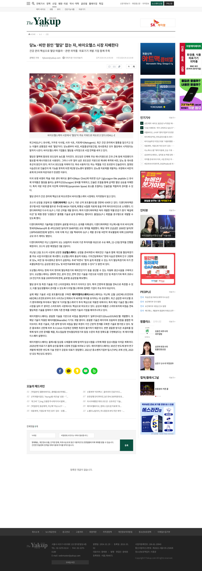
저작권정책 (107, 531)
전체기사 (40, 3)
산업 (54, 4)
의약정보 (145, 3)
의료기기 (82, 9)
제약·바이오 (40, 9)
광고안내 (66, 531)
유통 (51, 9)
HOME (31, 34)
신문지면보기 (125, 3)
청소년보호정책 (145, 531)
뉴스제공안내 (50, 531)
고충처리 (79, 531)
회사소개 (35, 531)
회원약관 (93, 531)
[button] (155, 396)
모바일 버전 (70, 562)
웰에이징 (93, 3)
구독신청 (169, 3)
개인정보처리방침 (125, 531)
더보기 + (172, 117)
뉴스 (40, 34)
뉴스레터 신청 (157, 3)
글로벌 (84, 3)
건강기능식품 (70, 9)
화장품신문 (136, 3)
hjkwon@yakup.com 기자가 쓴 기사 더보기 (62, 57)
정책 (48, 3)
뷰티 (58, 9)
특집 (101, 3)
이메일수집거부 (164, 531)
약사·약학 (74, 3)
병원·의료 (63, 3)
